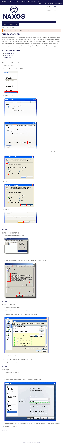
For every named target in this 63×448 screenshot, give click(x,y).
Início (3, 27)
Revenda (40, 22)
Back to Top (4, 229)
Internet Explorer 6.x (9, 55)
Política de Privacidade (10, 24)
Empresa (6, 22)
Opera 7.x (6, 59)
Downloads (50, 22)
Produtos (15, 22)
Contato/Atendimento (28, 22)
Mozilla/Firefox (7, 57)
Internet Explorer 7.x (9, 53)
